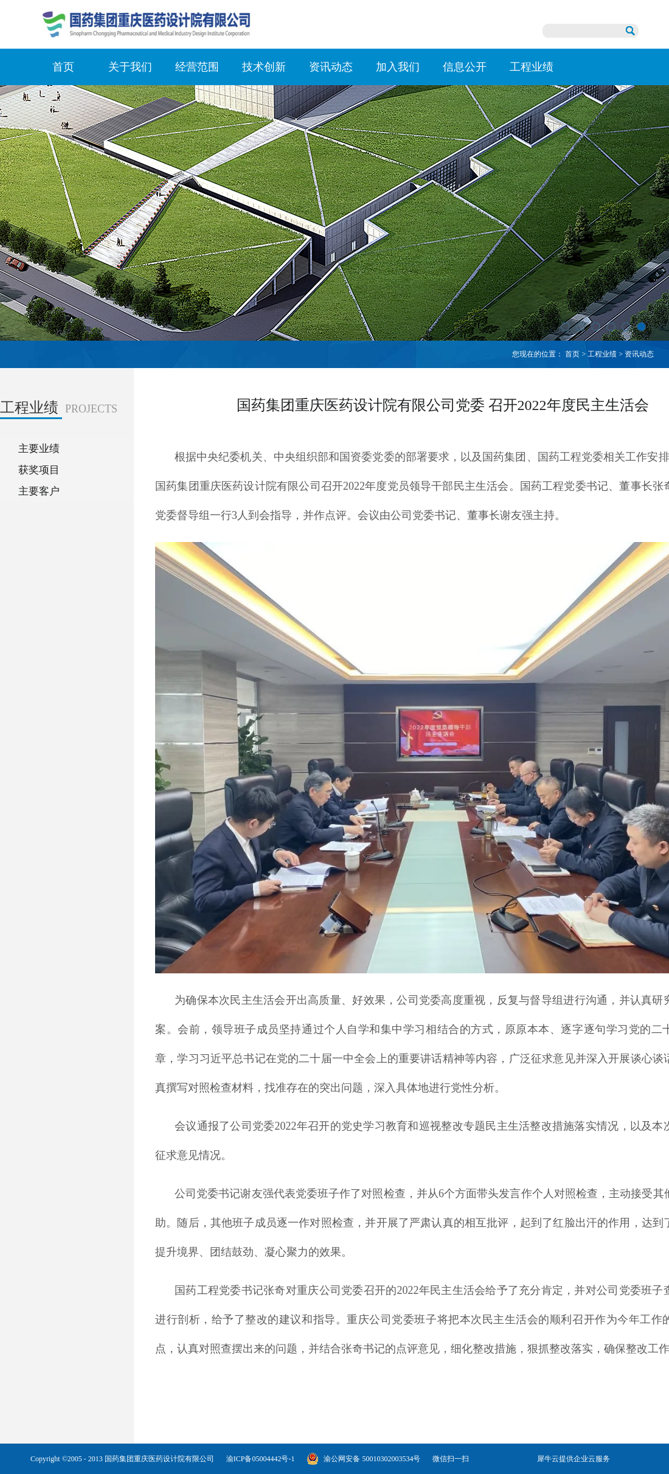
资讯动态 (639, 354)
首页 (63, 67)
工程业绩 (602, 354)
